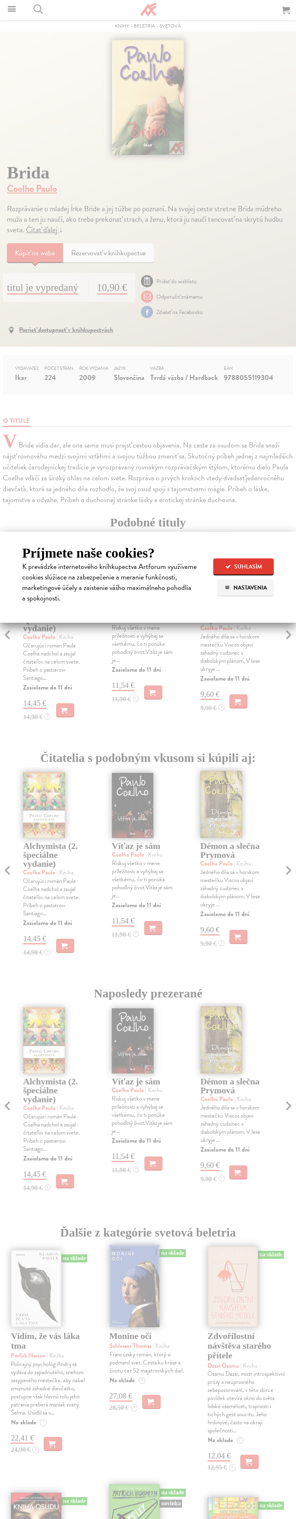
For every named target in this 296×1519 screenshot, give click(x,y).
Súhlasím (243, 566)
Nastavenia (246, 587)
